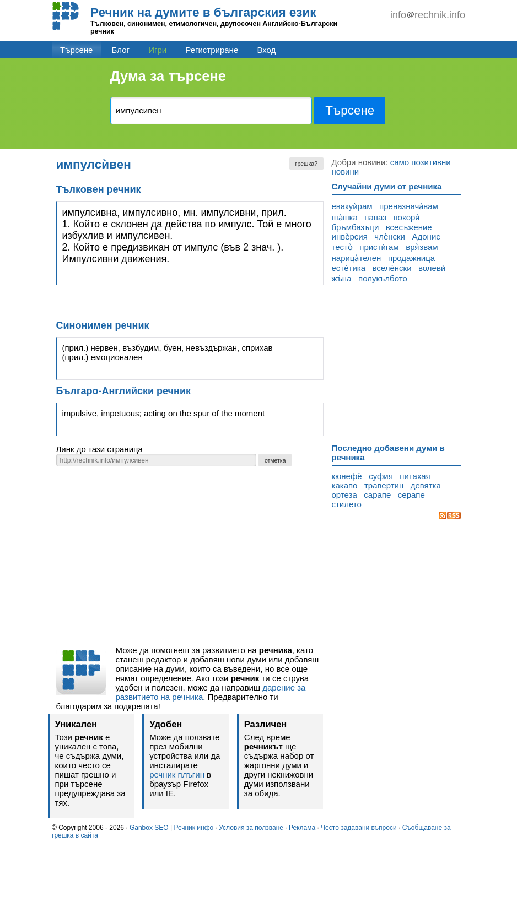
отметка (275, 460)
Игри (157, 50)
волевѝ (431, 268)
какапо (345, 485)
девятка (426, 485)
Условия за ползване (251, 827)
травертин (383, 485)
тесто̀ (342, 247)
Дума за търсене (168, 76)
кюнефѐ (347, 476)
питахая (415, 476)
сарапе (377, 494)
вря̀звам (422, 247)
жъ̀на (342, 278)
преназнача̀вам (408, 206)
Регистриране (211, 50)
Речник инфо (193, 827)
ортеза (344, 494)
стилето (347, 504)
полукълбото (382, 278)
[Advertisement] (190, 559)
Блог (121, 50)
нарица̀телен (356, 258)
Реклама (302, 827)
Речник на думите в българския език (203, 12)
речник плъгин (176, 774)
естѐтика (349, 268)
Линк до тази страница (99, 449)
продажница (411, 258)
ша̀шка (345, 217)
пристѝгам (378, 247)
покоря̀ (406, 217)
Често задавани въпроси (359, 827)
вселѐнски (392, 268)
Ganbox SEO (149, 827)
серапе (411, 494)
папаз (375, 217)
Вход (266, 50)
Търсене (76, 50)
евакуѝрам (352, 206)
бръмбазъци (355, 227)
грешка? (306, 163)
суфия (381, 476)
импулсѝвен (93, 164)
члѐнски (389, 236)
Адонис (426, 236)
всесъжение (409, 227)
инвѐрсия (350, 236)
